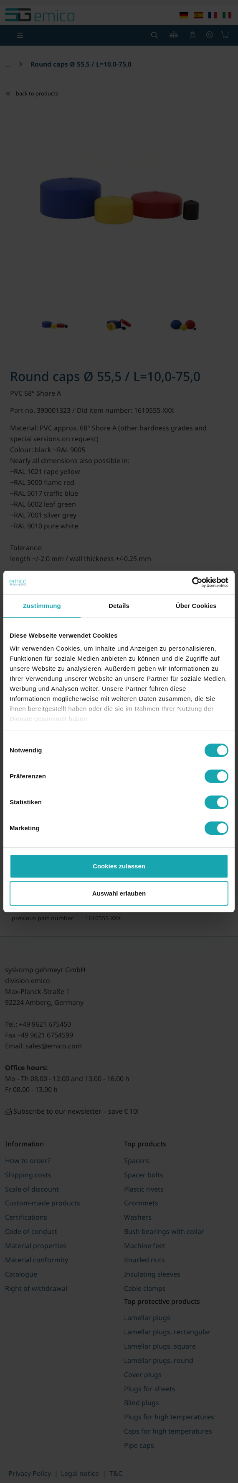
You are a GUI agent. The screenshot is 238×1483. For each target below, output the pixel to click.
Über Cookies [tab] (196, 605)
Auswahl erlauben (119, 893)
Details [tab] (119, 605)
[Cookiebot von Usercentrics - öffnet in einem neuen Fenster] (191, 582)
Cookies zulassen (119, 866)
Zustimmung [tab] (42, 605)
